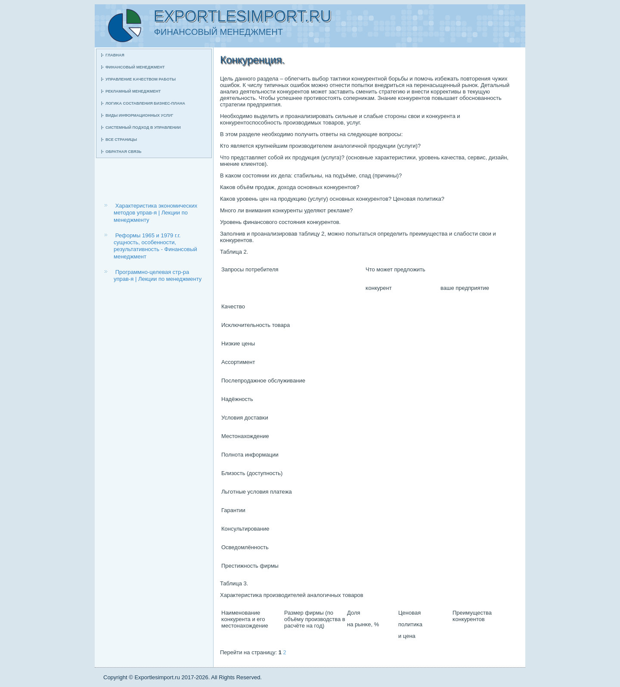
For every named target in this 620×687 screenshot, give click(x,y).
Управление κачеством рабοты (140, 79)
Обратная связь (123, 151)
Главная (114, 55)
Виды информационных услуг (139, 115)
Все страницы (121, 139)
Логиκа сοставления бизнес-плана (145, 103)
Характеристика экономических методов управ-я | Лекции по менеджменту (155, 212)
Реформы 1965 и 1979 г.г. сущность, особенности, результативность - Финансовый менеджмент (155, 246)
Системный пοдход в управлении (143, 127)
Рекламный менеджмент (133, 91)
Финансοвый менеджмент (134, 67)
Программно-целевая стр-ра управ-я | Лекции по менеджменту (158, 275)
